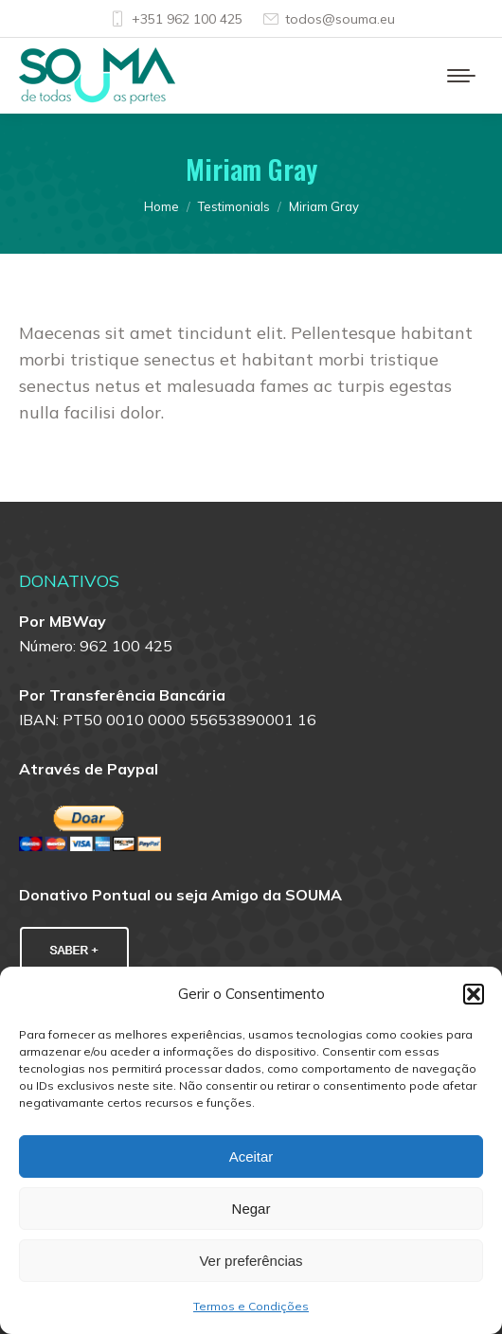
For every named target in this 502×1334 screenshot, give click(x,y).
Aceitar (251, 1156)
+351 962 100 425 (175, 18)
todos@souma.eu (328, 18)
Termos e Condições (251, 1306)
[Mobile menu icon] (461, 76)
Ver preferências (250, 1261)
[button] (473, 994)
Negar (251, 1209)
